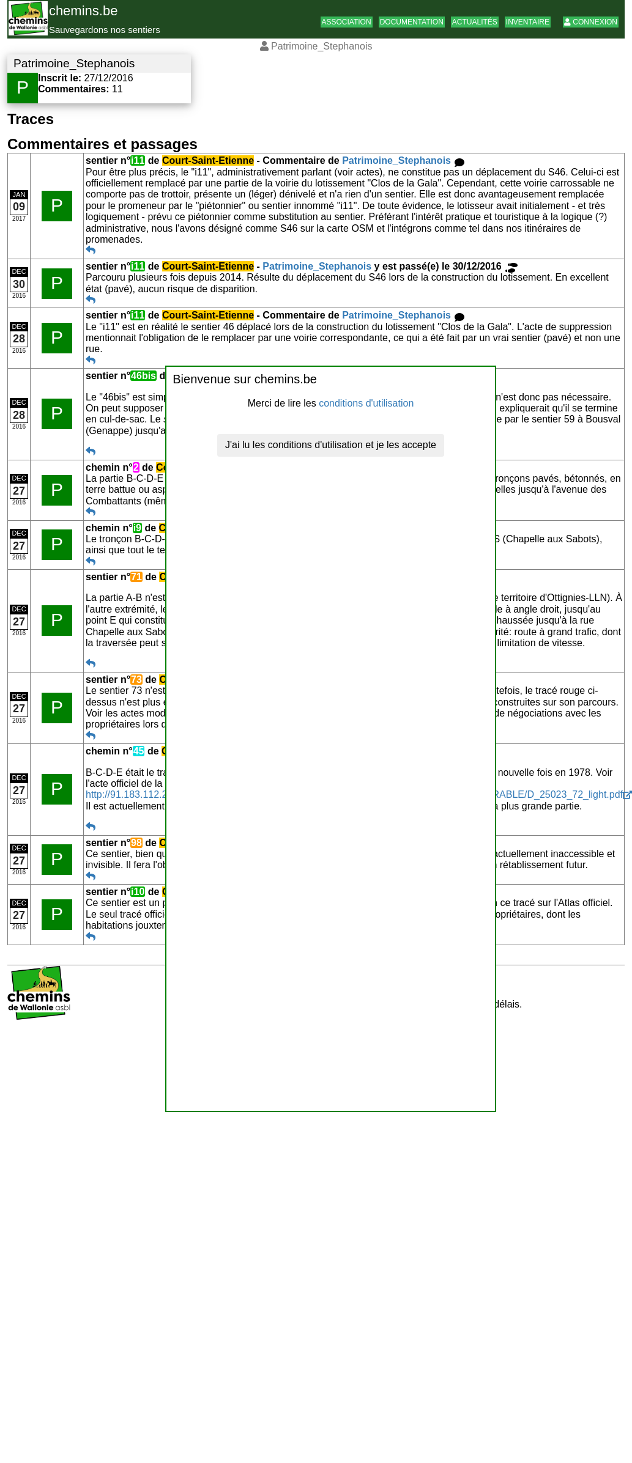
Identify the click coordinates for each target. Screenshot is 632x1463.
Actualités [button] (474, 22)
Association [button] (346, 22)
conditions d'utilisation (366, 403)
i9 (137, 528)
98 (136, 843)
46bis (143, 375)
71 (136, 577)
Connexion (590, 22)
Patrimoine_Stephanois (396, 160)
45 (138, 751)
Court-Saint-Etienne (208, 160)
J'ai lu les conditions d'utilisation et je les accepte (330, 445)
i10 (137, 891)
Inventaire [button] (527, 22)
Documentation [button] (412, 22)
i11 (137, 160)
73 (136, 679)
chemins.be (83, 10)
